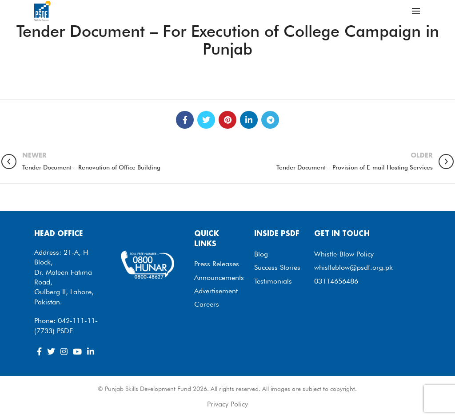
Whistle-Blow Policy (344, 254)
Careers (206, 304)
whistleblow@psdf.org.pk (353, 267)
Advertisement (216, 291)
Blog (261, 254)
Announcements (219, 277)
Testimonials (273, 281)
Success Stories (277, 267)
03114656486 (336, 281)
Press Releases (216, 264)
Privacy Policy (227, 404)
